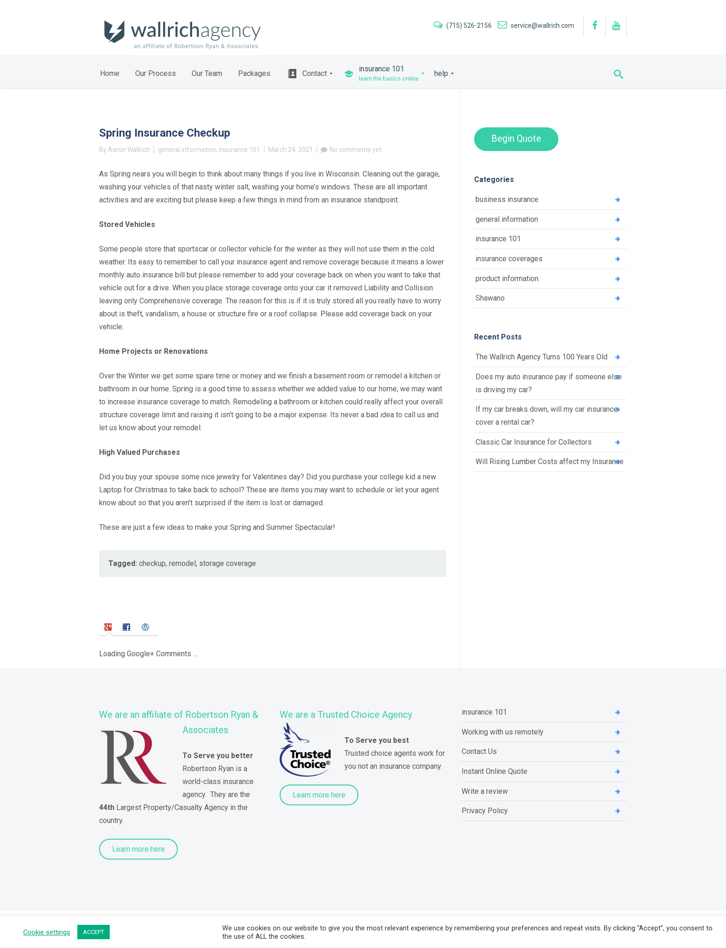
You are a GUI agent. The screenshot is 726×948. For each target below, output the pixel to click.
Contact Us (479, 751)
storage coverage (227, 563)
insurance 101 (239, 149)
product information (507, 279)
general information (187, 149)
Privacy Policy (485, 811)
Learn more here (138, 849)
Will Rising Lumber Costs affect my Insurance (550, 463)
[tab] (109, 627)
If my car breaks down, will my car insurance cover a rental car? (547, 417)
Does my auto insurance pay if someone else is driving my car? (549, 384)
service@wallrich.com (536, 25)
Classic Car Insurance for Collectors (534, 443)
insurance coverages (509, 259)
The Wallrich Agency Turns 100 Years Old (541, 357)
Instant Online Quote (494, 771)
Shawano (490, 299)
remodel (182, 563)
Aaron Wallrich (129, 149)
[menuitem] (109, 73)
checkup (152, 563)
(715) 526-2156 (463, 25)
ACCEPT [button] (93, 932)
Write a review (485, 791)
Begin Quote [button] (516, 138)
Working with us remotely (503, 732)
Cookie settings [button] (46, 932)
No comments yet (356, 149)
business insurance (507, 199)
